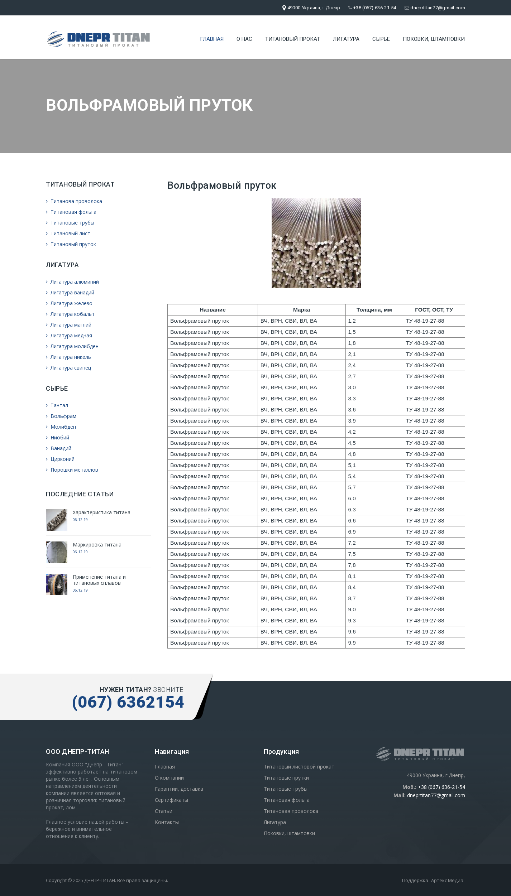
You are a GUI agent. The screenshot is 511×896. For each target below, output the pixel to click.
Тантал (57, 405)
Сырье (381, 37)
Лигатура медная (69, 335)
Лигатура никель (68, 356)
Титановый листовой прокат (299, 766)
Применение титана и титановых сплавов (99, 580)
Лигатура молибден (72, 346)
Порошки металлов (72, 469)
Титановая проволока (291, 811)
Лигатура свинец (68, 367)
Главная (212, 37)
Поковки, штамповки (434, 37)
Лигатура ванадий (70, 292)
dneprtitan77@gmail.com (435, 7)
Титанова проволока (74, 201)
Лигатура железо (69, 303)
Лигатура (346, 37)
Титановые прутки (286, 777)
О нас (244, 37)
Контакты (167, 822)
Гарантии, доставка (179, 788)
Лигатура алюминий (72, 281)
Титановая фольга (71, 211)
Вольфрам (61, 416)
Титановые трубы (70, 222)
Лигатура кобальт (70, 313)
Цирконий (60, 459)
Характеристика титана (101, 512)
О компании (169, 777)
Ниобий (57, 437)
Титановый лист (68, 233)
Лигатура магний (68, 324)
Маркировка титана (97, 544)
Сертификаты (171, 799)
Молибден (61, 426)
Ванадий (58, 448)
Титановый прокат (292, 37)
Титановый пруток (71, 244)
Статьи (163, 811)
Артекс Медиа (447, 880)
